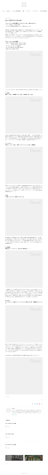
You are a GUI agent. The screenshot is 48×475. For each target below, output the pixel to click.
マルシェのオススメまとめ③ (10, 423)
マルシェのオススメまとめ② (10, 444)
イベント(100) (7, 396)
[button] (5, 11)
